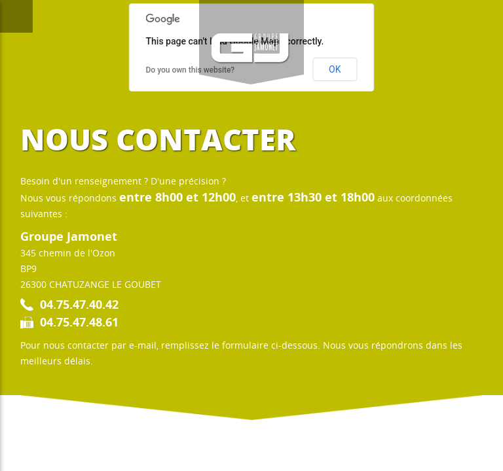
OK (335, 69)
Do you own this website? (190, 70)
